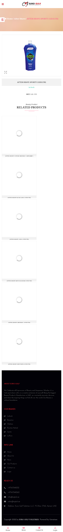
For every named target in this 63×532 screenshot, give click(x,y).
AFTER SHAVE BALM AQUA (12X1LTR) (19, 198)
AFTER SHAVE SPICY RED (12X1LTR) (19, 364)
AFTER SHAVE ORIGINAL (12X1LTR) (19, 322)
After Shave (19, 19)
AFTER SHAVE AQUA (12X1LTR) (19, 239)
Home (10, 19)
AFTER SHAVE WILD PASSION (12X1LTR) (19, 281)
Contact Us (39, 529)
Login (55, 529)
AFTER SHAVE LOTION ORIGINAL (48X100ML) (19, 156)
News (24, 529)
